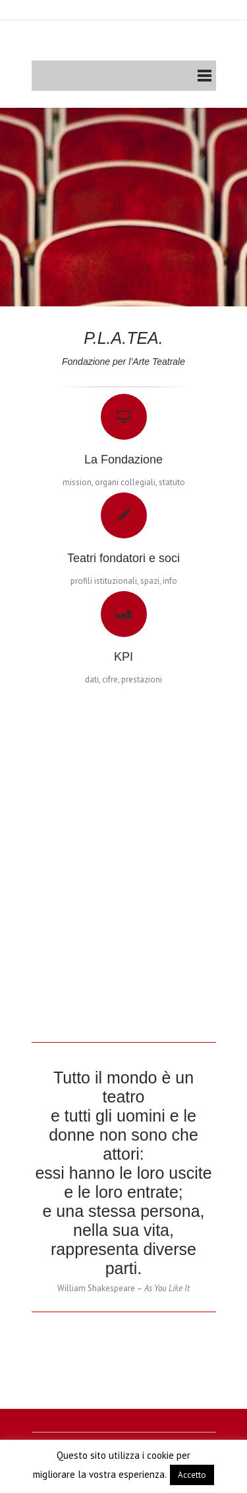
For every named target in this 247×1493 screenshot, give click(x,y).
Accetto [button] (192, 1475)
